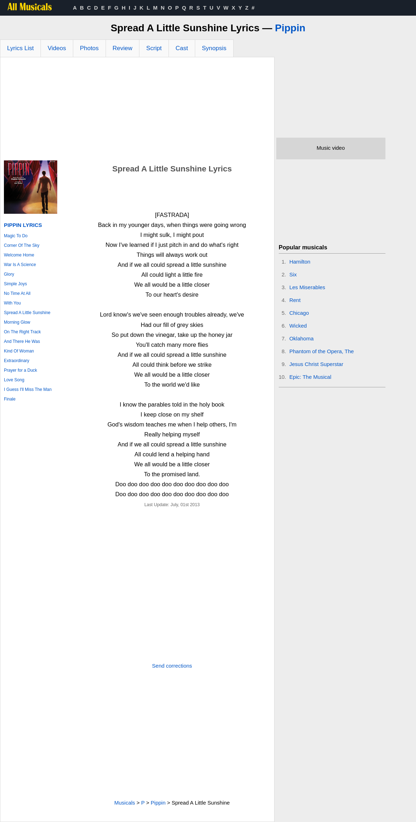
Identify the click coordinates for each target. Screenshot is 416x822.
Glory (9, 274)
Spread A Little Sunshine (27, 312)
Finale (10, 399)
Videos (57, 48)
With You (12, 303)
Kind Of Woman (19, 351)
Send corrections (172, 666)
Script (153, 48)
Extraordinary (16, 360)
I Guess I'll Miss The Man (28, 389)
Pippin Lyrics (23, 225)
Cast (182, 48)
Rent (295, 300)
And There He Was (22, 341)
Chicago (299, 313)
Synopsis (214, 48)
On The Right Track (22, 331)
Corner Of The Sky (21, 245)
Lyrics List (20, 48)
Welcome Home (19, 255)
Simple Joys (15, 283)
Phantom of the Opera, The (321, 351)
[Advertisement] (137, 110)
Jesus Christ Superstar (316, 364)
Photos (89, 48)
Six (293, 274)
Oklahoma (301, 338)
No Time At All (17, 293)
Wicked (298, 326)
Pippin (290, 27)
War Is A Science (20, 264)
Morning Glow (17, 322)
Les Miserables (307, 287)
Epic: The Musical (310, 377)
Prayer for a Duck (20, 370)
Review (123, 48)
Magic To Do (15, 235)
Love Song (14, 379)
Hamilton (299, 262)
